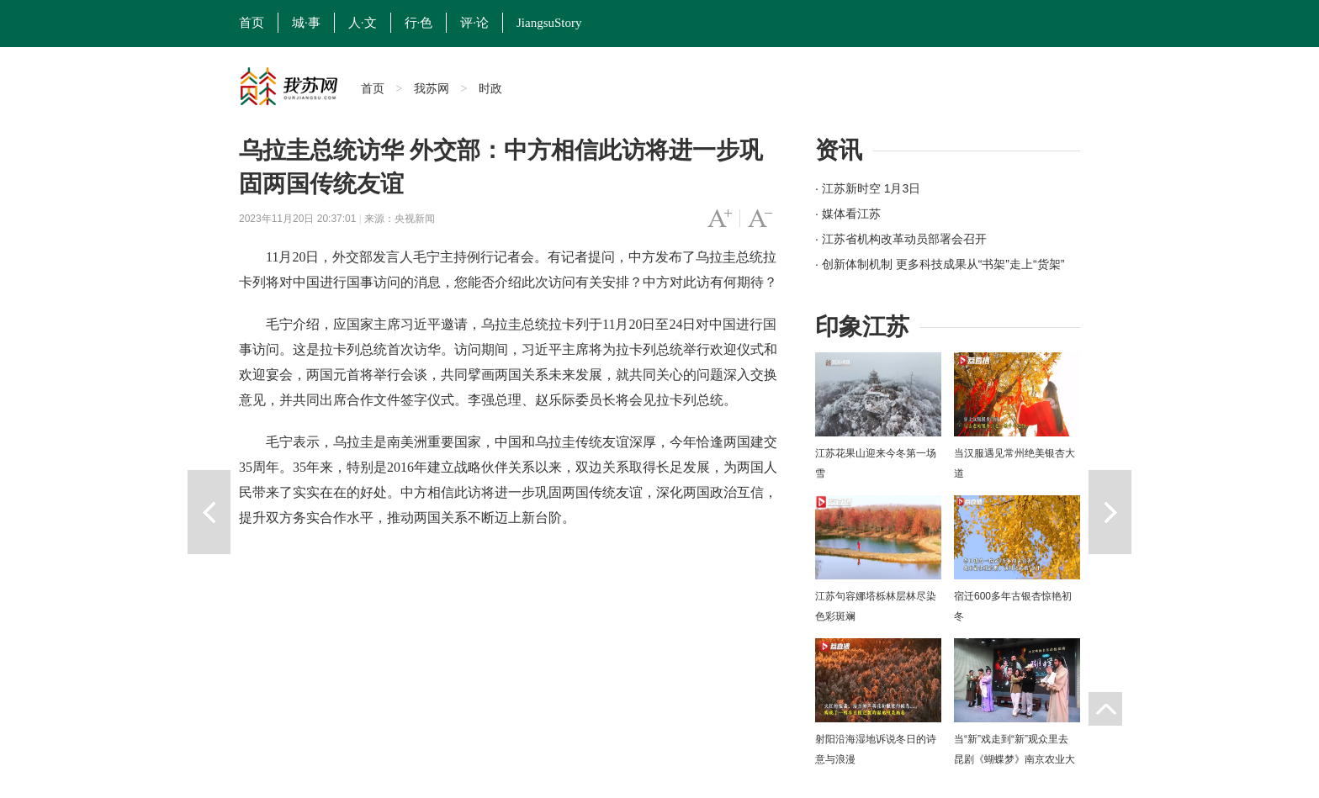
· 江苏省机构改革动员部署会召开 (901, 239)
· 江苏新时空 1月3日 (867, 188)
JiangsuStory (549, 22)
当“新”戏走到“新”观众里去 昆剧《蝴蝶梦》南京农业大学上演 (1014, 759)
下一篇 (1110, 512)
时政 (490, 88)
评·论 (474, 22)
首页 (251, 22)
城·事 (306, 22)
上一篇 (209, 512)
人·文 (362, 22)
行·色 (419, 22)
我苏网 (431, 88)
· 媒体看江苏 (848, 213)
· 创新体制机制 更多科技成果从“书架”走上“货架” (939, 264)
